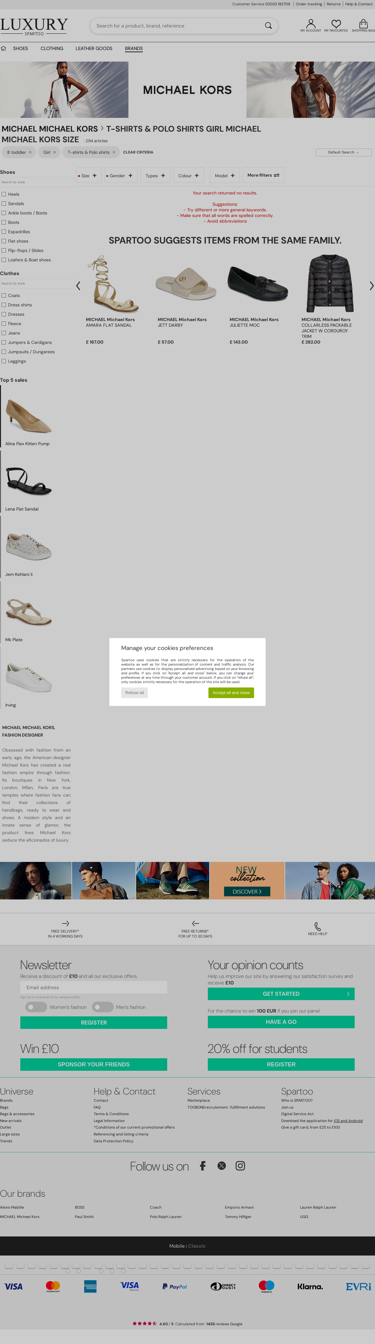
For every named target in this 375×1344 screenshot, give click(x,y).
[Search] (268, 26)
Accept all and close (231, 692)
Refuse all (134, 692)
